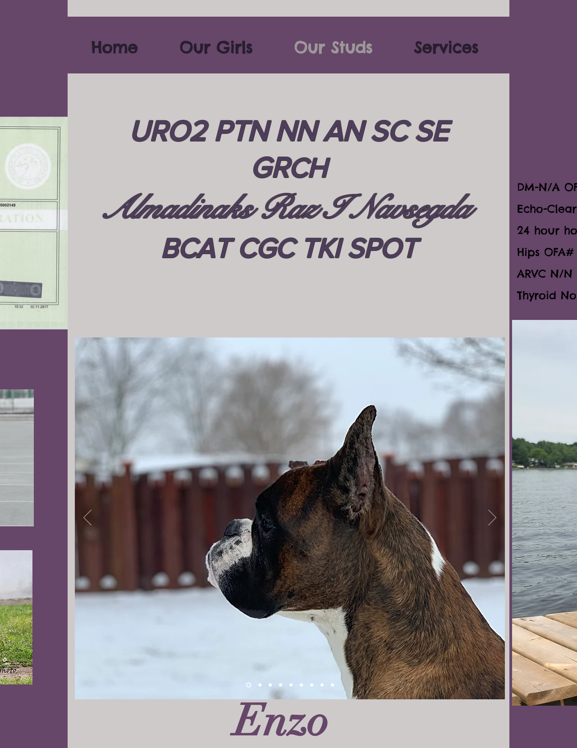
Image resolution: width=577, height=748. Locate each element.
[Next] (492, 518)
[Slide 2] (259, 685)
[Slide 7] (301, 685)
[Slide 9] (322, 685)
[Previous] (87, 518)
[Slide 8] (311, 685)
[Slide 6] (291, 685)
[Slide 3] (270, 685)
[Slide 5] (280, 685)
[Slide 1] (332, 685)
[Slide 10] (248, 685)
